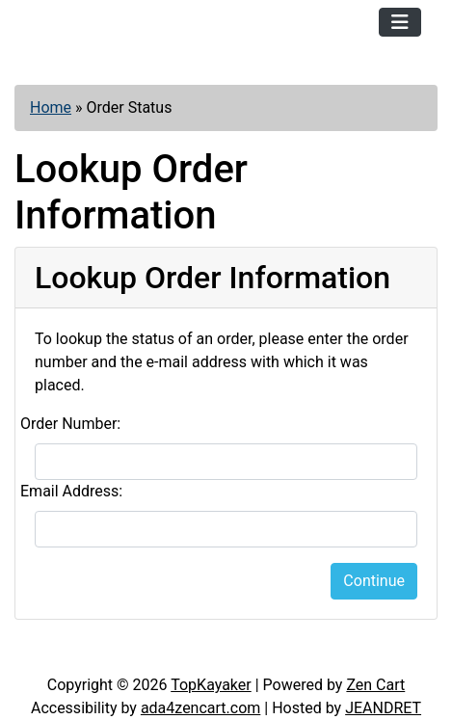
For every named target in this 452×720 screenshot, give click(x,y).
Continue (374, 581)
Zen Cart (375, 685)
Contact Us (153, 654)
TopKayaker (211, 685)
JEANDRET (383, 708)
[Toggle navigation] (400, 22)
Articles (57, 654)
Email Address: (71, 491)
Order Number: (70, 423)
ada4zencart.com (200, 708)
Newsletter (259, 654)
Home (50, 107)
